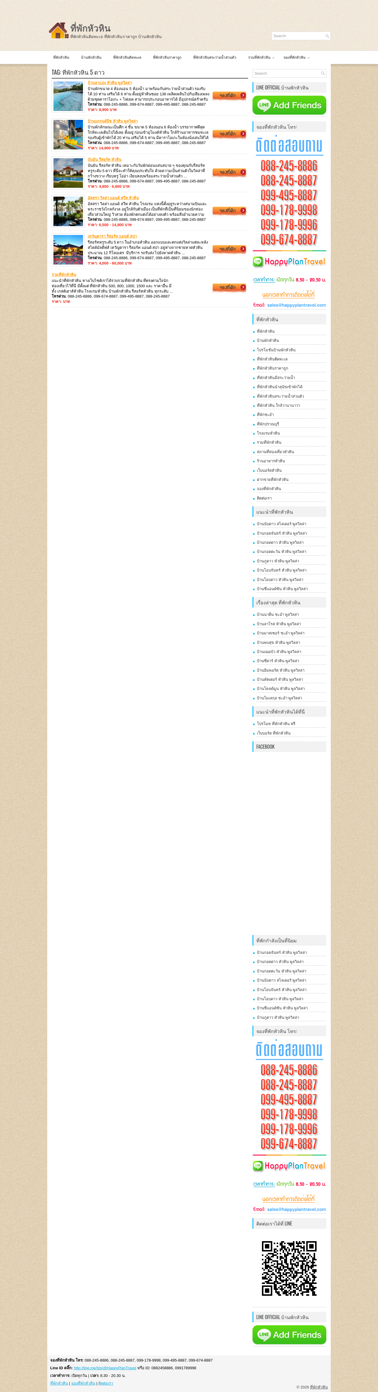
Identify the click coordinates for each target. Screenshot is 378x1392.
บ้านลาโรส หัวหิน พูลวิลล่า (279, 624)
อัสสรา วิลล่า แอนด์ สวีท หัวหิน (113, 198)
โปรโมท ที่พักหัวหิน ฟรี (276, 724)
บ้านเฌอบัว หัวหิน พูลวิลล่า (279, 652)
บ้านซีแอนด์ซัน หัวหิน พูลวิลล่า (282, 589)
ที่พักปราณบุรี (268, 424)
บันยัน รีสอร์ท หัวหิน (104, 159)
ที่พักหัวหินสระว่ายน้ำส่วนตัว (280, 396)
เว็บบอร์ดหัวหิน (269, 470)
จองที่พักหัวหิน (269, 489)
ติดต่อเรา (264, 498)
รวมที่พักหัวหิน (64, 274)
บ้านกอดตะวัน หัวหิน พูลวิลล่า (281, 551)
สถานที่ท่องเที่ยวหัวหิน (275, 452)
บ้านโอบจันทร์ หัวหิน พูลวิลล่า (282, 570)
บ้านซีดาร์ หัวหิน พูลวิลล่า (278, 661)
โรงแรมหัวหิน (268, 433)
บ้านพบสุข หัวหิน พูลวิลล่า (278, 642)
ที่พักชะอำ (265, 414)
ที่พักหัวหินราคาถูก (272, 368)
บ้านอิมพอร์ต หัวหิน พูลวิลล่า (280, 670)
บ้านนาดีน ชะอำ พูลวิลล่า (278, 614)
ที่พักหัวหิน (90, 28)
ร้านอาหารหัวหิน (271, 461)
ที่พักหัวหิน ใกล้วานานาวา (278, 405)
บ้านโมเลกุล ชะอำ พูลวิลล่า (279, 698)
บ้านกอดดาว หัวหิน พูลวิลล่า (280, 542)
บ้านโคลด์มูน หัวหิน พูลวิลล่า (281, 688)
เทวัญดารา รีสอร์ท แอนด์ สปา (112, 236)
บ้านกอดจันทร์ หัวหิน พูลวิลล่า (282, 533)
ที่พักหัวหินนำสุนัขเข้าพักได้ (279, 387)
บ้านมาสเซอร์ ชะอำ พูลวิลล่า (280, 633)
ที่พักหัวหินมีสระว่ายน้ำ (276, 378)
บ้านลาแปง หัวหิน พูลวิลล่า (110, 83)
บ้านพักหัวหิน (268, 340)
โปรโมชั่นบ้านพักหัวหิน (276, 350)
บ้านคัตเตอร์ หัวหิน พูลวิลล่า (280, 679)
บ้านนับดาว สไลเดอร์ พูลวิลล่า (281, 524)
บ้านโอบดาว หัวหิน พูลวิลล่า (280, 579)
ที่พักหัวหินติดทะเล (272, 359)
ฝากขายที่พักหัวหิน (273, 479)
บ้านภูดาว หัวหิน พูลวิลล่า (278, 561)
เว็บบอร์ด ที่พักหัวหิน (274, 733)
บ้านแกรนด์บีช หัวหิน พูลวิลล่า (113, 121)
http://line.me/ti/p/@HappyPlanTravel (105, 1368)
